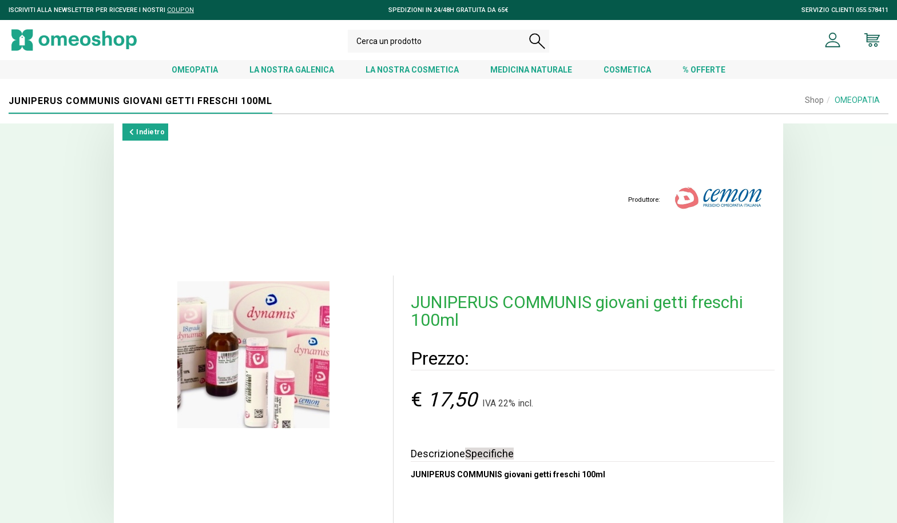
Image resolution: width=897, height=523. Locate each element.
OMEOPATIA (195, 69)
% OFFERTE (703, 69)
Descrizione (438, 454)
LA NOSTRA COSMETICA (412, 69)
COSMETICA (627, 69)
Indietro (147, 132)
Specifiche (489, 454)
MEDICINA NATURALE (531, 69)
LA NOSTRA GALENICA (291, 69)
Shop (814, 100)
